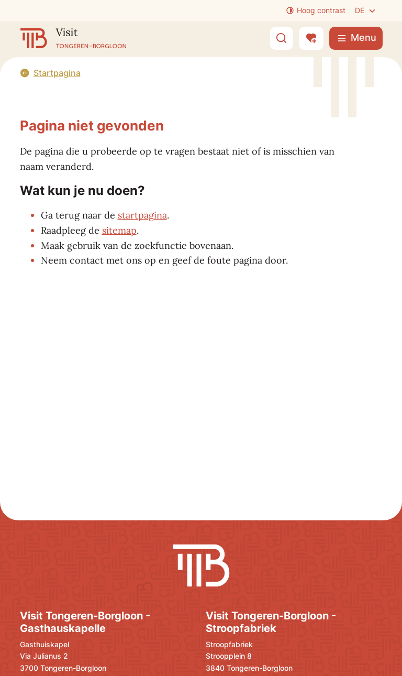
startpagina (142, 215)
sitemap (119, 230)
